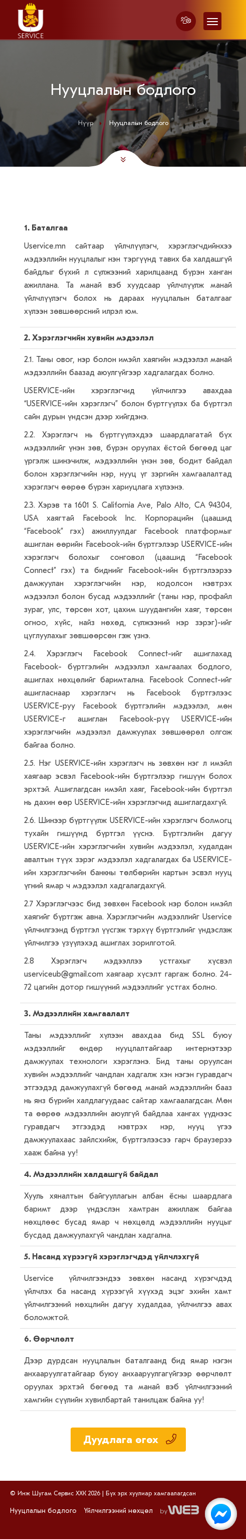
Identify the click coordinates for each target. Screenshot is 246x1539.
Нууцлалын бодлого (43, 1511)
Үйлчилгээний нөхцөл (118, 1511)
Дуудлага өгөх (129, 1440)
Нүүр (85, 123)
